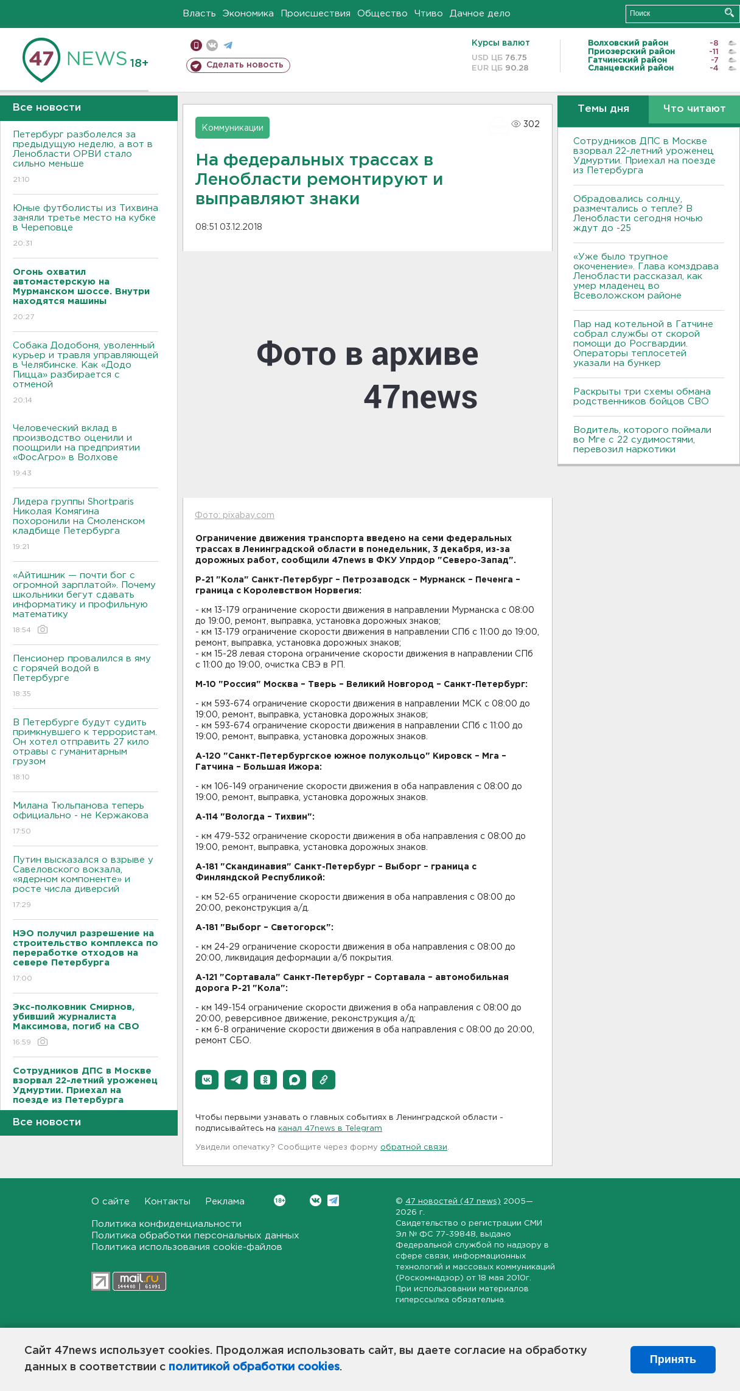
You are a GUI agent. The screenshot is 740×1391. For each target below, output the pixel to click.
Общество (382, 14)
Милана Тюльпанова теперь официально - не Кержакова (85, 819)
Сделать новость (245, 65)
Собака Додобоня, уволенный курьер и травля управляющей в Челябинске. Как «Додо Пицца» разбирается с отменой (85, 374)
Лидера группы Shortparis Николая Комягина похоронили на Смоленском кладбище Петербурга (85, 525)
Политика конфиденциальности (166, 1224)
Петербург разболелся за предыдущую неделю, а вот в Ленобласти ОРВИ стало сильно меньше (85, 158)
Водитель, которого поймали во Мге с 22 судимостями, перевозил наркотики (642, 440)
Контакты (167, 1202)
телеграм (228, 45)
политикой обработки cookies (254, 1367)
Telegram (333, 1200)
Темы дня (603, 109)
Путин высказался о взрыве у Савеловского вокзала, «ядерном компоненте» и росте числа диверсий (85, 883)
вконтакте (212, 45)
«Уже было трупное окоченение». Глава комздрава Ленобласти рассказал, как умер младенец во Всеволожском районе (646, 276)
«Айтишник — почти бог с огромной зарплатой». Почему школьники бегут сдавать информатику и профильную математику (85, 603)
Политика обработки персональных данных (195, 1236)
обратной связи (413, 1147)
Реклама (225, 1202)
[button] (206, 1079)
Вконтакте (279, 1200)
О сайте (110, 1202)
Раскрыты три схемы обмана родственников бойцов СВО (642, 397)
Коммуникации (232, 128)
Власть (199, 14)
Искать (729, 12)
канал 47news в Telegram (330, 1128)
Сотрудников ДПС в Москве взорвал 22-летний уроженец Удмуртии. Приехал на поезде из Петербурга (644, 155)
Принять (673, 1359)
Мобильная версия (196, 45)
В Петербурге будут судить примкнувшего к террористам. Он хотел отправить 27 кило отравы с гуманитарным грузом (85, 750)
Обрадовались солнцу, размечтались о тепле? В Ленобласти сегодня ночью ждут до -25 (638, 213)
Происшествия (316, 14)
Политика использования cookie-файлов (186, 1247)
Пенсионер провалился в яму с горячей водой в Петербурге (85, 677)
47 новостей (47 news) (453, 1201)
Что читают (694, 109)
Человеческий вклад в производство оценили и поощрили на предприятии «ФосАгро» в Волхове (85, 451)
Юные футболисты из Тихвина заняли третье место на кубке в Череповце (85, 226)
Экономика (248, 14)
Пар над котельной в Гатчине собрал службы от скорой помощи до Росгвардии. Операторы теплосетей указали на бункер (643, 343)
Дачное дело (480, 14)
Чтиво (428, 14)
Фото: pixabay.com (234, 515)
